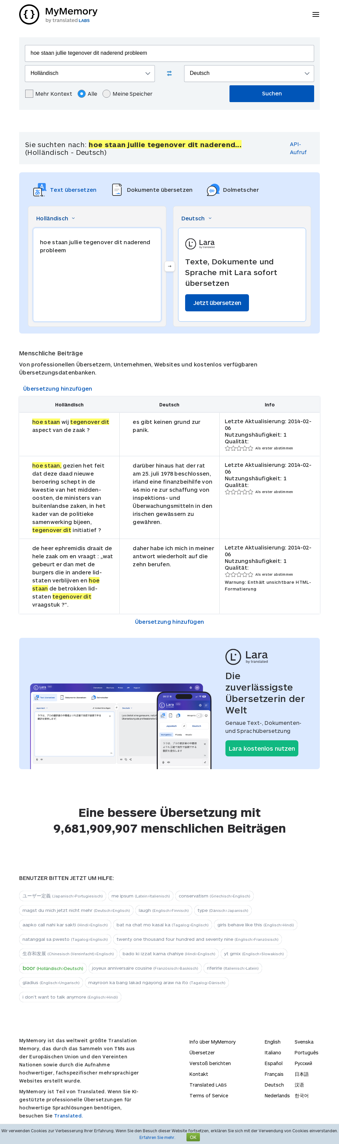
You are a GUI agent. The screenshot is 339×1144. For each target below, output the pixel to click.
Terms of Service (208, 1095)
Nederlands (277, 1095)
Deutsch (274, 1085)
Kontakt (198, 1074)
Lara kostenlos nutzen (262, 748)
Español (274, 1063)
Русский (303, 1063)
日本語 (302, 1074)
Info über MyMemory (212, 1042)
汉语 (299, 1085)
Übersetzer (202, 1052)
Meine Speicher (127, 94)
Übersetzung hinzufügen (57, 388)
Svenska (304, 1042)
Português (307, 1052)
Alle (87, 94)
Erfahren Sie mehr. (157, 1137)
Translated (208, 1085)
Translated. (68, 1115)
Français (274, 1074)
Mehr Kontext (48, 94)
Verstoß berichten (210, 1063)
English (273, 1042)
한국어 (302, 1095)
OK (193, 1137)
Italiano (273, 1052)
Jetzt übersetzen (217, 302)
